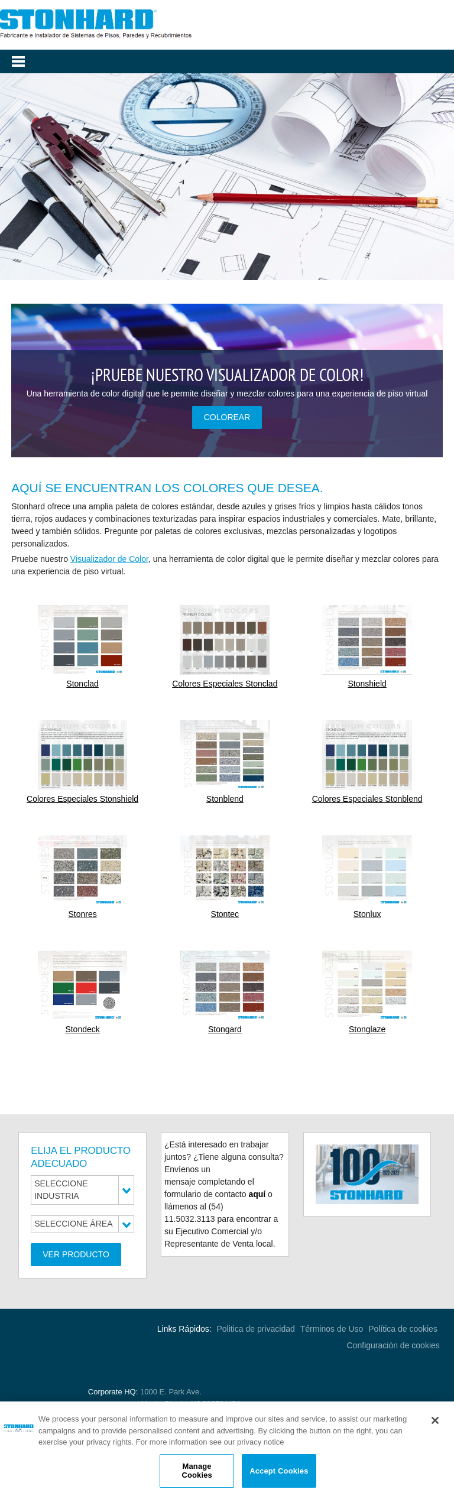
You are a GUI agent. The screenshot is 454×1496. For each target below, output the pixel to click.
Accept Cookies (278, 1472)
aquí (256, 1194)
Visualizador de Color (109, 559)
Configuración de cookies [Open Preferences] (393, 1345)
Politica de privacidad (256, 1329)
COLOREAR (227, 417)
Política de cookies (404, 1329)
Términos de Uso (332, 1329)
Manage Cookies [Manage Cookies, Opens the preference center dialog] (196, 1473)
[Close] (435, 1423)
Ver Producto (76, 1254)
